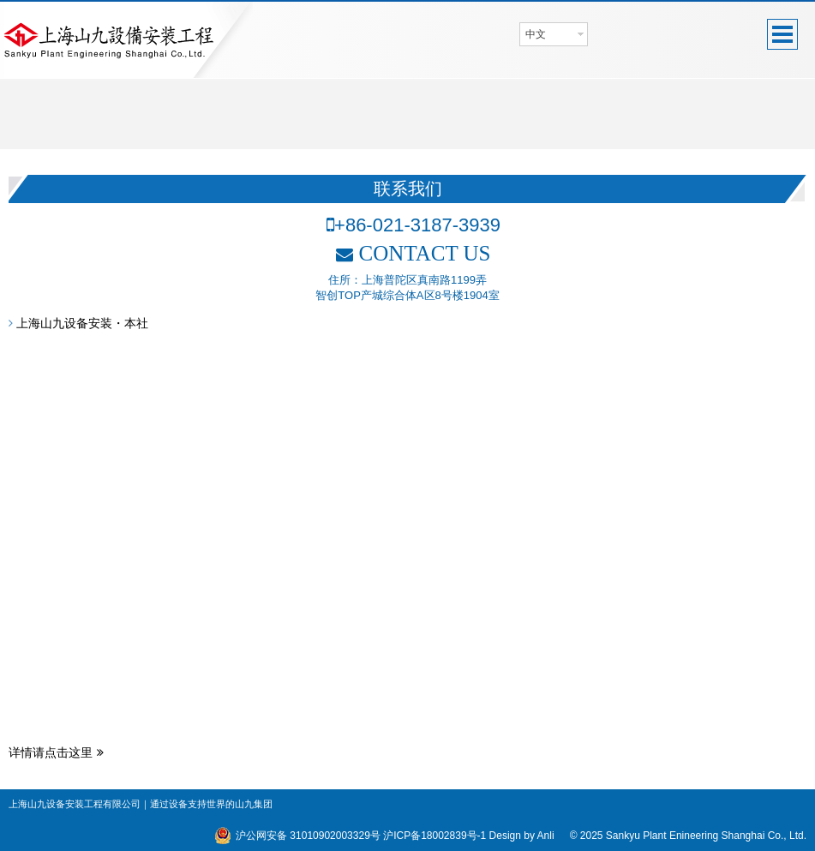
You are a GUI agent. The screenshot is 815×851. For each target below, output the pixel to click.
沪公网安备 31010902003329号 (308, 836)
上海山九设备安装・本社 (78, 323)
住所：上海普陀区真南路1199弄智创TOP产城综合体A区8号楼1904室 (407, 287)
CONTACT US (413, 253)
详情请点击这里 (56, 752)
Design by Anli (521, 836)
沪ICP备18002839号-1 (434, 836)
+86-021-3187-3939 (413, 225)
